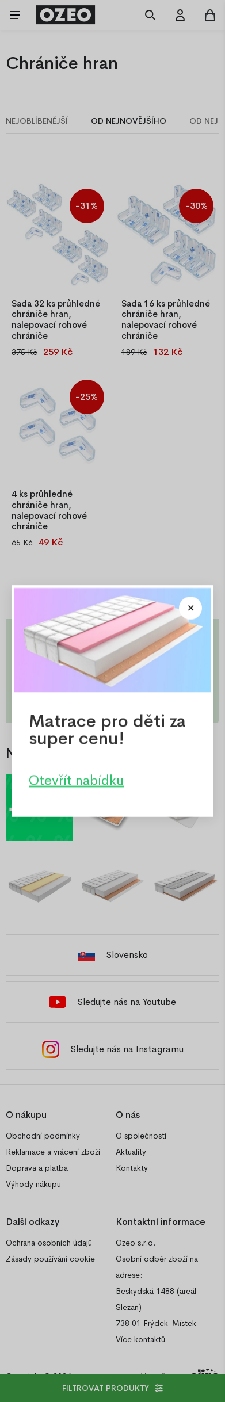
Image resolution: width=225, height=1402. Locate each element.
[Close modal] (190, 608)
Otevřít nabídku (76, 780)
